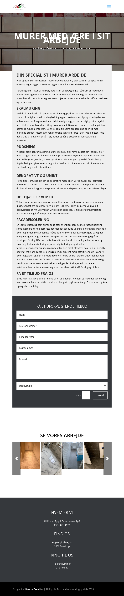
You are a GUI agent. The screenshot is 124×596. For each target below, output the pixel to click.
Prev (16, 458)
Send (100, 395)
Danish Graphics (34, 589)
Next (107, 458)
